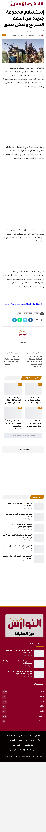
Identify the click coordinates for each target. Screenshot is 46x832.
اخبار (4, 35)
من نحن (13, 750)
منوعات (41, 711)
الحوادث (41, 702)
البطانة (36, 313)
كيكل (19, 313)
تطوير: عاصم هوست (10, 756)
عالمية (41, 721)
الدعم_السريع (28, 313)
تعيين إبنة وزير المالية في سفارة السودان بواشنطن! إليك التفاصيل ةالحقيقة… (34, 362)
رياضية (41, 716)
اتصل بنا (16, 745)
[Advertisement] (23, 125)
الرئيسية (35, 736)
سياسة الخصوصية (28, 750)
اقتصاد (41, 697)
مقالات (41, 706)
